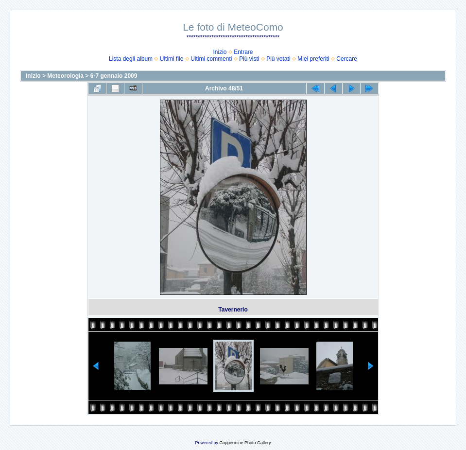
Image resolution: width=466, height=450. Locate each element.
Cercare (346, 58)
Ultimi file (172, 58)
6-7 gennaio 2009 (114, 75)
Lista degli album (131, 58)
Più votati (278, 58)
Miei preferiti (313, 58)
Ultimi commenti (211, 58)
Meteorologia (65, 75)
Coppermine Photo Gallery (245, 442)
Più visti (249, 58)
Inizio (219, 52)
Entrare (243, 52)
